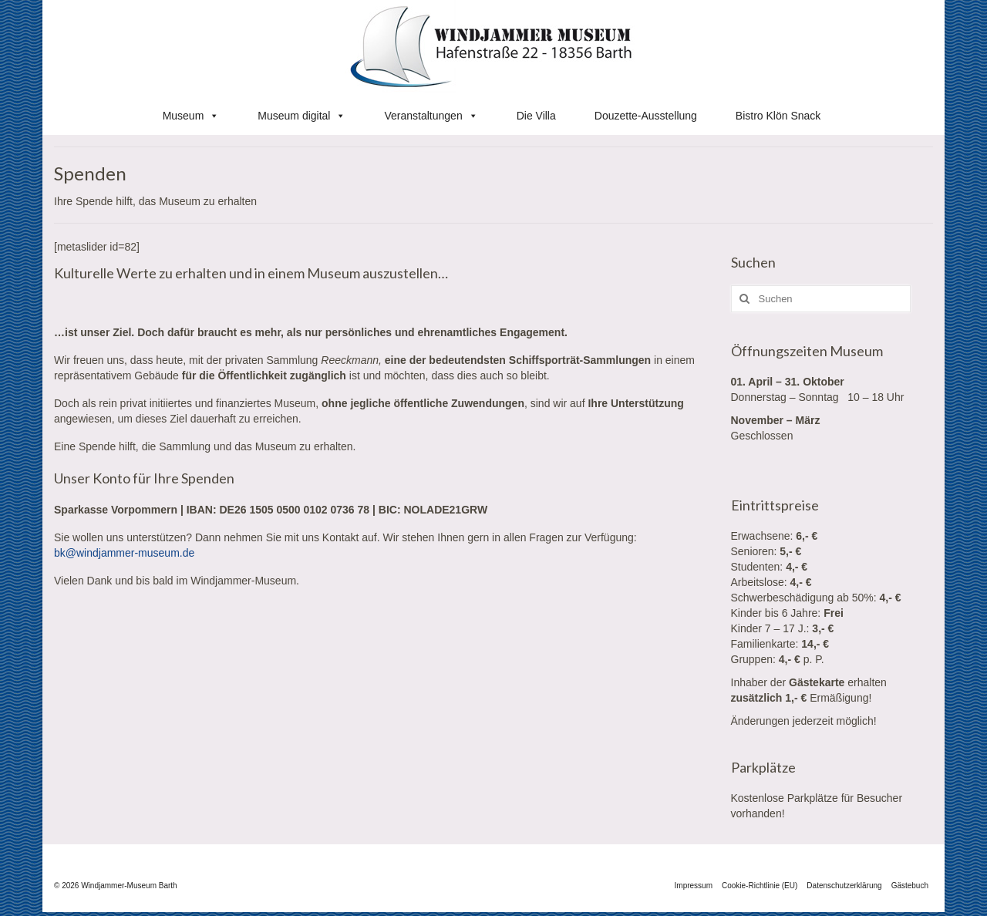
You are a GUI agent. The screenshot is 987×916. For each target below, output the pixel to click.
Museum (191, 115)
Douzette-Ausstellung (646, 115)
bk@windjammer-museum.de (124, 553)
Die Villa (536, 115)
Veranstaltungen (430, 115)
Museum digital (301, 115)
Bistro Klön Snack (778, 115)
